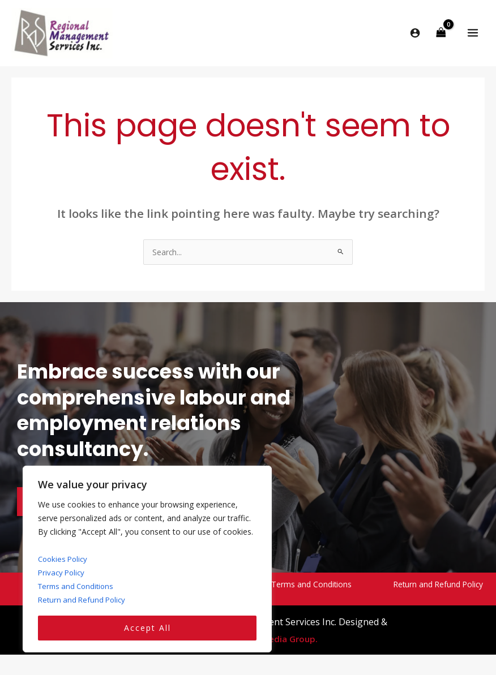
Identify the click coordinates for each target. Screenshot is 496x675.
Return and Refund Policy (84, 599)
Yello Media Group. (278, 644)
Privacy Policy (63, 572)
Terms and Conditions (78, 586)
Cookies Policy (64, 558)
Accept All (147, 627)
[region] (147, 559)
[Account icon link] (415, 36)
